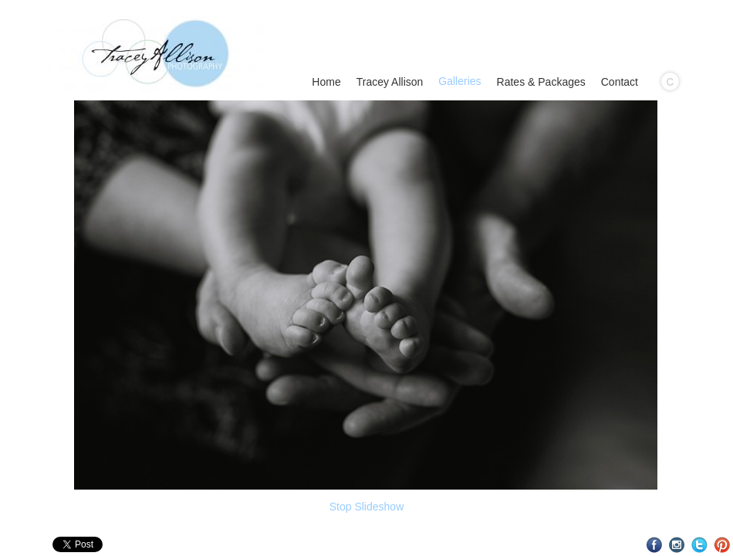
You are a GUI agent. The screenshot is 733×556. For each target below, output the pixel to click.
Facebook (655, 545)
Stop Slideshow (366, 506)
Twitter (699, 545)
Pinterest (722, 545)
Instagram (677, 545)
